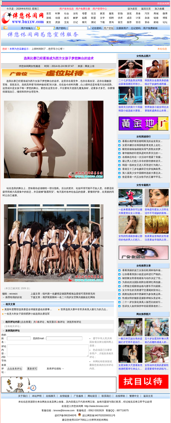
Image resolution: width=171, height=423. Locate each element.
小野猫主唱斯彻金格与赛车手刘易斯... (142, 286)
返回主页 (146, 8)
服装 (111, 13)
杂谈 (147, 17)
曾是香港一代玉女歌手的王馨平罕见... (142, 177)
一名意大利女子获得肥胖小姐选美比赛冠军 (27, 313)
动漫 (57, 17)
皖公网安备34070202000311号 (99, 415)
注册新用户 (122, 28)
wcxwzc (13, 293)
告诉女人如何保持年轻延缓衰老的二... (142, 306)
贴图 (84, 17)
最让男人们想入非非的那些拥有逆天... (142, 161)
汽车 (147, 13)
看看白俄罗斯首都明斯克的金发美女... (142, 141)
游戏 (48, 17)
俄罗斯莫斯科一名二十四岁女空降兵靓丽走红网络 (69, 297)
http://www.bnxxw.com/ (97, 406)
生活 (93, 13)
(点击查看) (18, 322)
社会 (66, 13)
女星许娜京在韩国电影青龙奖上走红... (142, 145)
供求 (120, 17)
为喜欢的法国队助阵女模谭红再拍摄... (142, 282)
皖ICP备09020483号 (66, 415)
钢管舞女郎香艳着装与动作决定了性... (142, 278)
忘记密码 (136, 28)
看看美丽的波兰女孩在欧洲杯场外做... (142, 270)
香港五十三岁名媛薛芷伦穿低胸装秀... (142, 169)
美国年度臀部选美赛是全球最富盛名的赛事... (28, 309)
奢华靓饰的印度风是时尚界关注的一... (142, 153)
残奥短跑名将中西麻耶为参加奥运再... (142, 294)
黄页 (48, 22)
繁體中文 (134, 396)
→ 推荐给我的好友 (12, 297)
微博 (165, 13)
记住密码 (96, 28)
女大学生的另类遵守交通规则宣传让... (142, 290)
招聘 (111, 17)
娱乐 (66, 17)
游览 (129, 13)
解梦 (75, 17)
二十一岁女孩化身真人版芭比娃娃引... (142, 302)
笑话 (138, 22)
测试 (93, 22)
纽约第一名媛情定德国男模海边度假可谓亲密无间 (69, 293)
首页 (48, 13)
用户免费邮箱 (150, 28)
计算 (138, 17)
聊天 (84, 22)
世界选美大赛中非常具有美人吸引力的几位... (84, 309)
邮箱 (156, 22)
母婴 (84, 13)
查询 (111, 22)
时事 (57, 13)
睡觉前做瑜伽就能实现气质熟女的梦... (142, 149)
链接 (156, 17)
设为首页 (132, 8)
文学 (102, 17)
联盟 (93, 17)
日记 (75, 22)
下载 (102, 22)
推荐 (129, 22)
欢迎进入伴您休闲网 (72, 406)
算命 (147, 22)
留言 (120, 22)
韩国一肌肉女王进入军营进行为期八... (142, 165)
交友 (66, 22)
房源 (57, 22)
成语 (129, 17)
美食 (138, 13)
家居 (102, 13)
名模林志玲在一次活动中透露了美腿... (142, 157)
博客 (165, 17)
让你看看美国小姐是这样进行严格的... (142, 274)
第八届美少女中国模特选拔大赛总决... (142, 173)
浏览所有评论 (74, 322)
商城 (156, 13)
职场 (120, 13)
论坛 (165, 22)
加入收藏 (159, 8)
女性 (75, 13)
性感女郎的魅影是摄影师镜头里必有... (142, 298)
